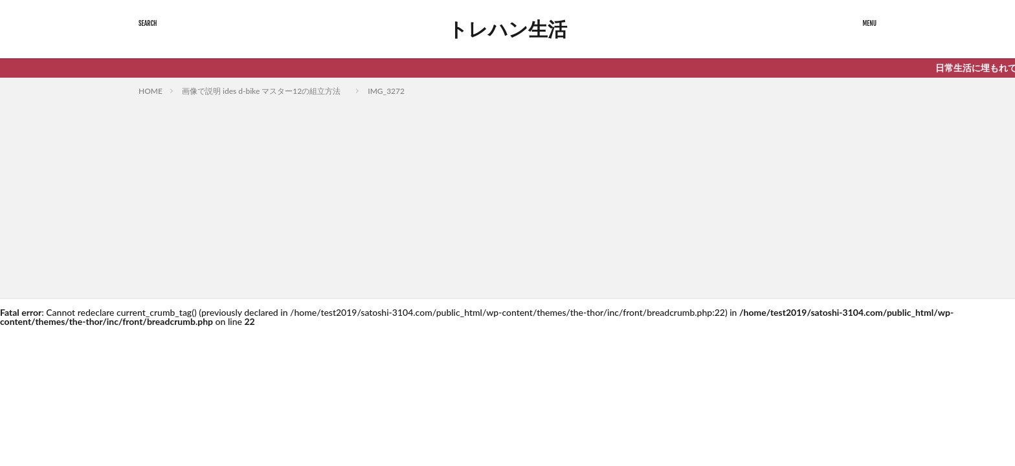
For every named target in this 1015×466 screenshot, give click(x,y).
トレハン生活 (507, 29)
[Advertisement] (507, 194)
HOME (150, 91)
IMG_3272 (386, 91)
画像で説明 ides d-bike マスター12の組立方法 (265, 91)
